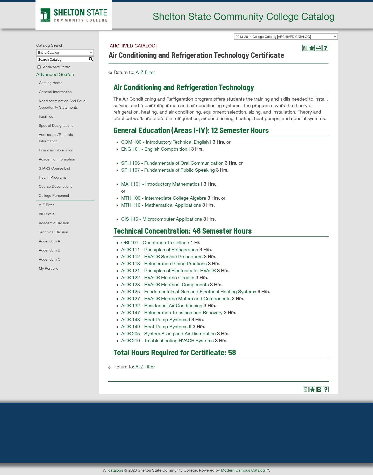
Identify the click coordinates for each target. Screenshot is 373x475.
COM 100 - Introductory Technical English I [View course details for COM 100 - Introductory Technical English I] (166, 142)
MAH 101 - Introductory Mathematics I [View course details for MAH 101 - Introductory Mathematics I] (161, 184)
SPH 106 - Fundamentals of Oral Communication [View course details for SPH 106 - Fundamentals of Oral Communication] (172, 163)
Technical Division (53, 232)
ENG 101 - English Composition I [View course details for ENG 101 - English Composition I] (155, 149)
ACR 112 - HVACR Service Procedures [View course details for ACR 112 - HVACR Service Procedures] (162, 256)
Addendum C (49, 259)
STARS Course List (54, 168)
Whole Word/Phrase (56, 67)
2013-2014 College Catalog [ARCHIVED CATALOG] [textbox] (273, 37)
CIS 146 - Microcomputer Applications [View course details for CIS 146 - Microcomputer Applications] (161, 219)
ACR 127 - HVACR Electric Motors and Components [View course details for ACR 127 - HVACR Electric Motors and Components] (176, 298)
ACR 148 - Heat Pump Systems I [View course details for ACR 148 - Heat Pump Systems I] (155, 319)
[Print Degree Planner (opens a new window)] (305, 48)
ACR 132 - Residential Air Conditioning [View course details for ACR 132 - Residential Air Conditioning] (161, 305)
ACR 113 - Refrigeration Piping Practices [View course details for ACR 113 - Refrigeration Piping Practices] (164, 263)
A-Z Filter (46, 205)
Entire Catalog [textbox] (48, 52)
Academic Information (57, 159)
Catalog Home (50, 83)
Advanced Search (55, 74)
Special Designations (56, 125)
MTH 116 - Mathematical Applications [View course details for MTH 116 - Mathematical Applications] (161, 205)
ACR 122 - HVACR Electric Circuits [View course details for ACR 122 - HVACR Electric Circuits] (157, 277)
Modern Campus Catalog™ (245, 470)
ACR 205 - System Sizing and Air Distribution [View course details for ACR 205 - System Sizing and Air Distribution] (168, 333)
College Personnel (54, 195)
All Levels (46, 214)
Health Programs (53, 177)
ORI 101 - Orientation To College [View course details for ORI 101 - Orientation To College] (155, 242)
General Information (55, 92)
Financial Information (56, 150)
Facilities (46, 116)
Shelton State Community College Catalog (244, 16)
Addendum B (49, 250)
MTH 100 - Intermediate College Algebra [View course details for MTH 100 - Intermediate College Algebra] (163, 198)
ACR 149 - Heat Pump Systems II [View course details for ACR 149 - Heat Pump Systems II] (156, 326)
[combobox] (286, 36)
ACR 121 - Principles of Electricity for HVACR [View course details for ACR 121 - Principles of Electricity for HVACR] (168, 270)
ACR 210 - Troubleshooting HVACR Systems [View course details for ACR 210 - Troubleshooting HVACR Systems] (167, 340)
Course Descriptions (55, 186)
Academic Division (54, 223)
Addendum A (49, 241)
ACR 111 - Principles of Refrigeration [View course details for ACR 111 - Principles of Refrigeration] (159, 249)
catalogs (115, 470)
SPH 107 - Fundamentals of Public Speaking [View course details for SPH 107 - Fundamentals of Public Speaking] (168, 170)
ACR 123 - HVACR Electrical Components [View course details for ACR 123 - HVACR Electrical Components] (165, 284)
